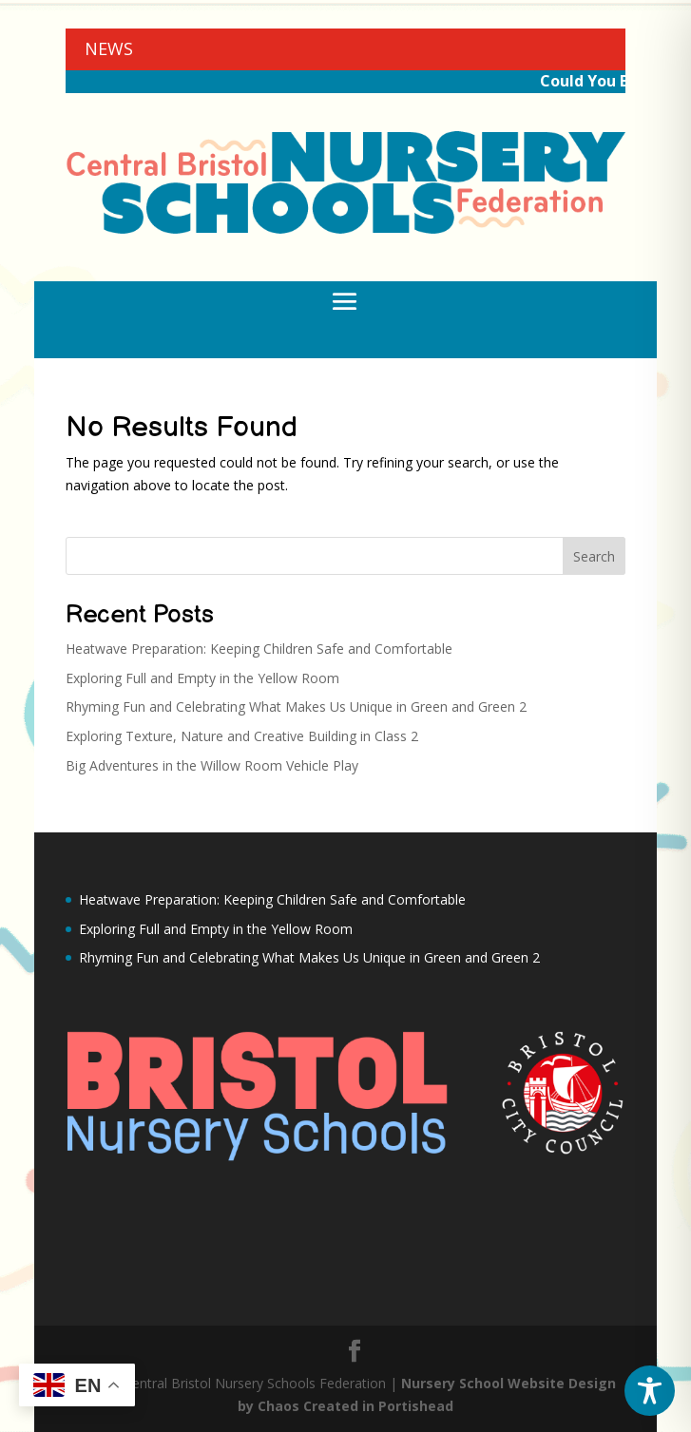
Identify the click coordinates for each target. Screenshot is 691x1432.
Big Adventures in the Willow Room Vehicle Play (212, 765)
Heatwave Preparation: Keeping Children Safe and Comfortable (259, 649)
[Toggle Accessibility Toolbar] (650, 1391)
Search (594, 556)
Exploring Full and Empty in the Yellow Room (202, 678)
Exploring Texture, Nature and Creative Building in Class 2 (242, 736)
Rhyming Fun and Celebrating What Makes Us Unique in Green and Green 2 (296, 706)
